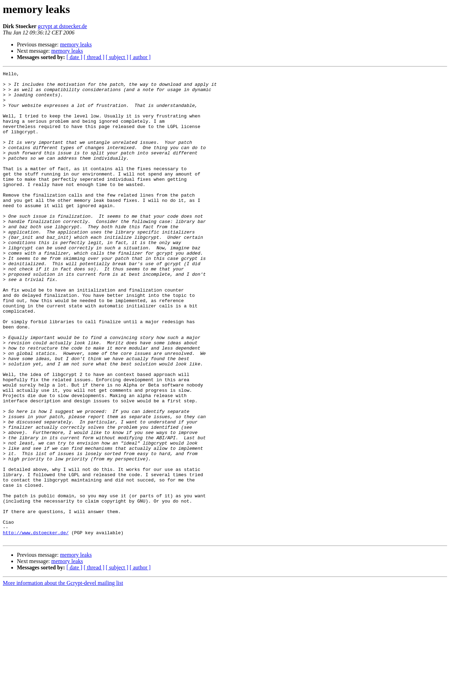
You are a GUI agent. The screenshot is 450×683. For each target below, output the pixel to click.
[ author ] (140, 57)
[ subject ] (117, 57)
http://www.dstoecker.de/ (36, 625)
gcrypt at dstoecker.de (62, 26)
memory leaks (76, 44)
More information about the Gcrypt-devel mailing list (63, 677)
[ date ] (74, 57)
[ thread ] (94, 57)
